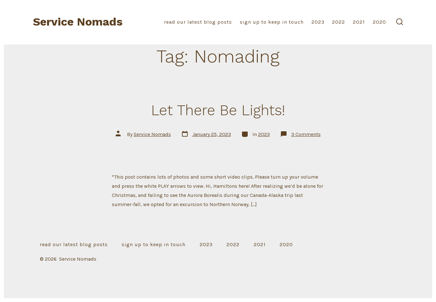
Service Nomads (152, 134)
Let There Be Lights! (218, 110)
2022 (338, 22)
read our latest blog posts (198, 22)
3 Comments (306, 134)
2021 (359, 22)
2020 (379, 22)
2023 (318, 22)
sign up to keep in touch (272, 22)
